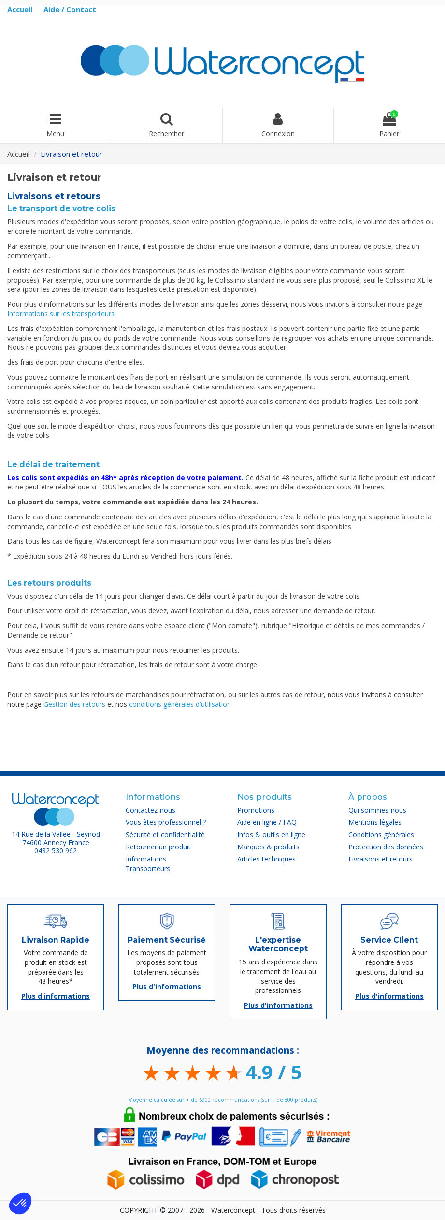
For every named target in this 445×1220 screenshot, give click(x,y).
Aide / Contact (69, 9)
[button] (20, 1203)
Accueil (20, 9)
